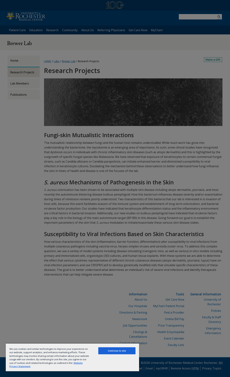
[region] (72, 357)
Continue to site (117, 350)
